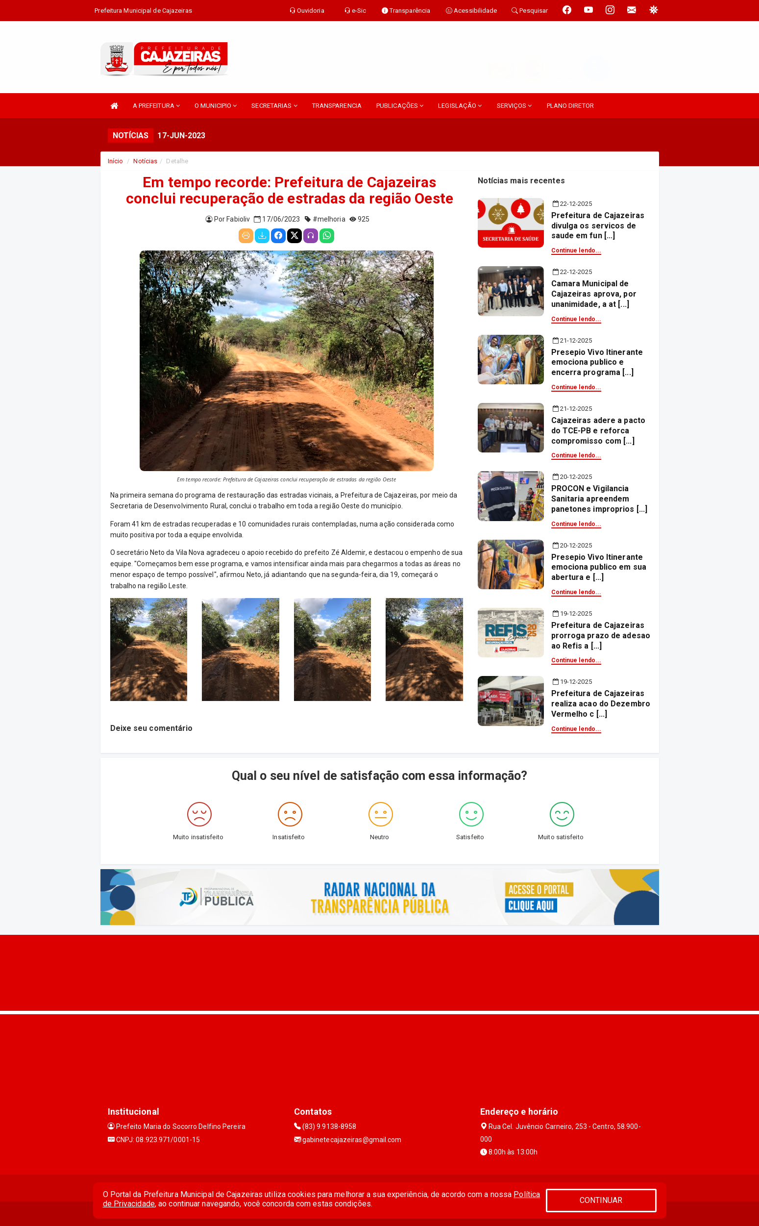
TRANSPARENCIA (337, 105)
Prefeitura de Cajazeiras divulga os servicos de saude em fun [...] (597, 226)
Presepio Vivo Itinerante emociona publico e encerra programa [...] (597, 362)
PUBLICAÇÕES (399, 105)
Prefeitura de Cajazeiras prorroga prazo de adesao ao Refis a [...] (600, 636)
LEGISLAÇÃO (460, 105)
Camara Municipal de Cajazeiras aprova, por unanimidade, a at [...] (594, 294)
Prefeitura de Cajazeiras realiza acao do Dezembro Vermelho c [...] (600, 704)
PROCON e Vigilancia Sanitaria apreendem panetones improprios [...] (599, 499)
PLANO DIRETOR (570, 105)
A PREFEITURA (156, 105)
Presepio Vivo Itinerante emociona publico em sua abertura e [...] (598, 567)
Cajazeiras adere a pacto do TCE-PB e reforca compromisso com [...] (598, 431)
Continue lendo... (576, 250)
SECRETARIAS (274, 105)
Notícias (145, 161)
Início (115, 161)
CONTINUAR (601, 1200)
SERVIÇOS (514, 105)
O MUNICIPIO (216, 105)
